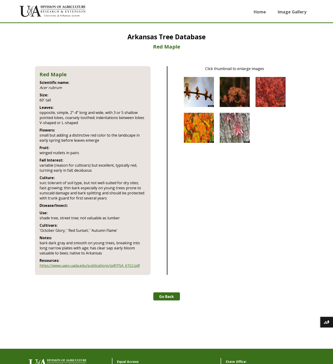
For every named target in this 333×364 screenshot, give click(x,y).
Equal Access (128, 361)
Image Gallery (292, 12)
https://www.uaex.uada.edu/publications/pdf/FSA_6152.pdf (90, 265)
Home (259, 12)
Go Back (166, 296)
